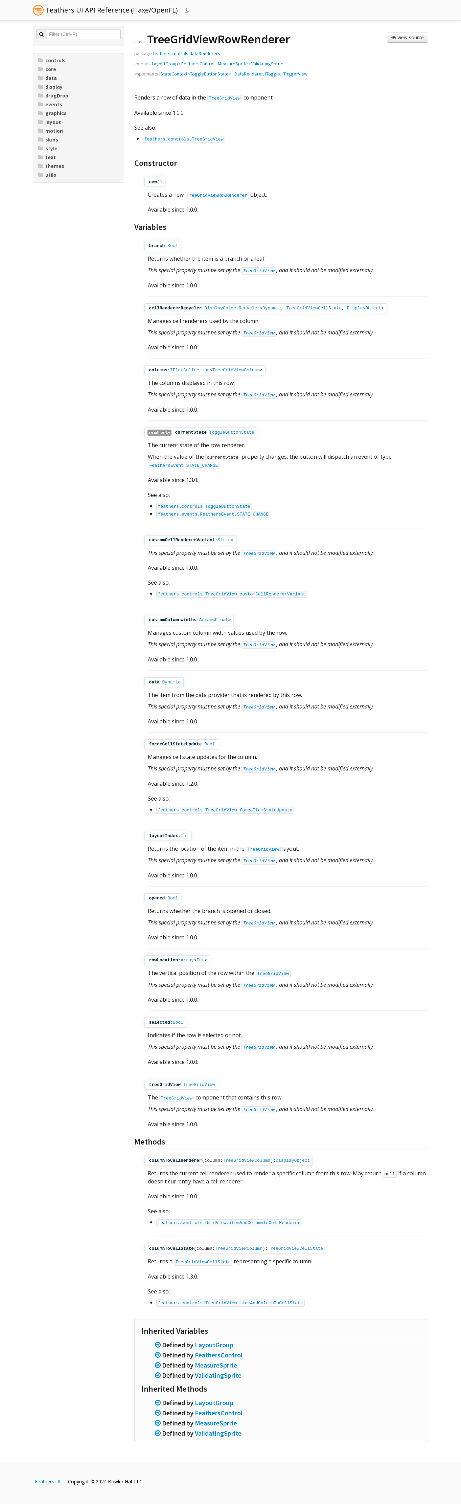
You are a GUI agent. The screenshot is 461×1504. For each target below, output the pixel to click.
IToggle (272, 74)
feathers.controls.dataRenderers (186, 53)
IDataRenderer (248, 74)
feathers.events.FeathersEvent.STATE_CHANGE (213, 514)
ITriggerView (294, 74)
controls (52, 60)
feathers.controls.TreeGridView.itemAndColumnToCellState (230, 1303)
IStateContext (173, 74)
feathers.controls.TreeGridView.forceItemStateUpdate (225, 810)
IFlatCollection (190, 370)
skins (48, 139)
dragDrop (53, 95)
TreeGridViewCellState (314, 308)
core (47, 69)
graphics (52, 113)
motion (50, 131)
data (47, 78)
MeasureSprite (233, 64)
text (47, 157)
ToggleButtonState (209, 74)
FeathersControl (197, 64)
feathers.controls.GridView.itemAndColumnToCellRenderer (229, 1222)
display (50, 87)
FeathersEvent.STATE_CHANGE (183, 465)
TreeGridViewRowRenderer (217, 195)
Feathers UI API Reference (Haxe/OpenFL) (112, 10)
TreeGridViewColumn (236, 370)
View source (407, 37)
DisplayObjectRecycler (232, 308)
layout (49, 122)
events (50, 104)
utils (47, 175)
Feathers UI (47, 1481)
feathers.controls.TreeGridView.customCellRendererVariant (232, 594)
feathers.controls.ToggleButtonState (204, 506)
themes (51, 166)
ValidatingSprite (267, 64)
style (47, 148)
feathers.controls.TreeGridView (184, 139)
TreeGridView (225, 98)
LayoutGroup (165, 64)
